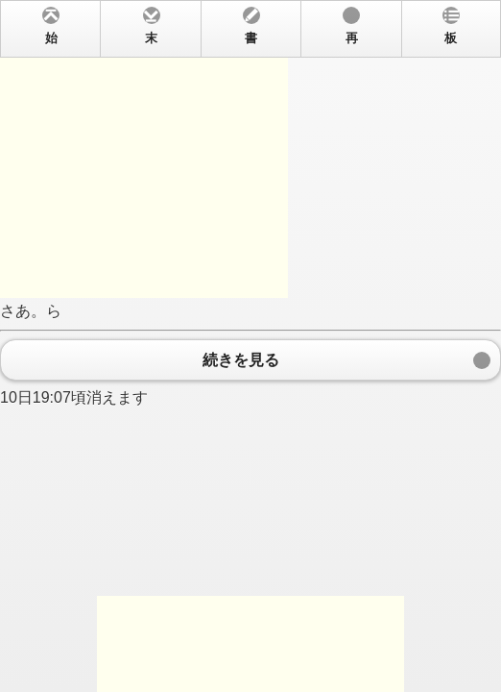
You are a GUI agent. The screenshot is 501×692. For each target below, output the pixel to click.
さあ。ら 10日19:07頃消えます (250, 346)
